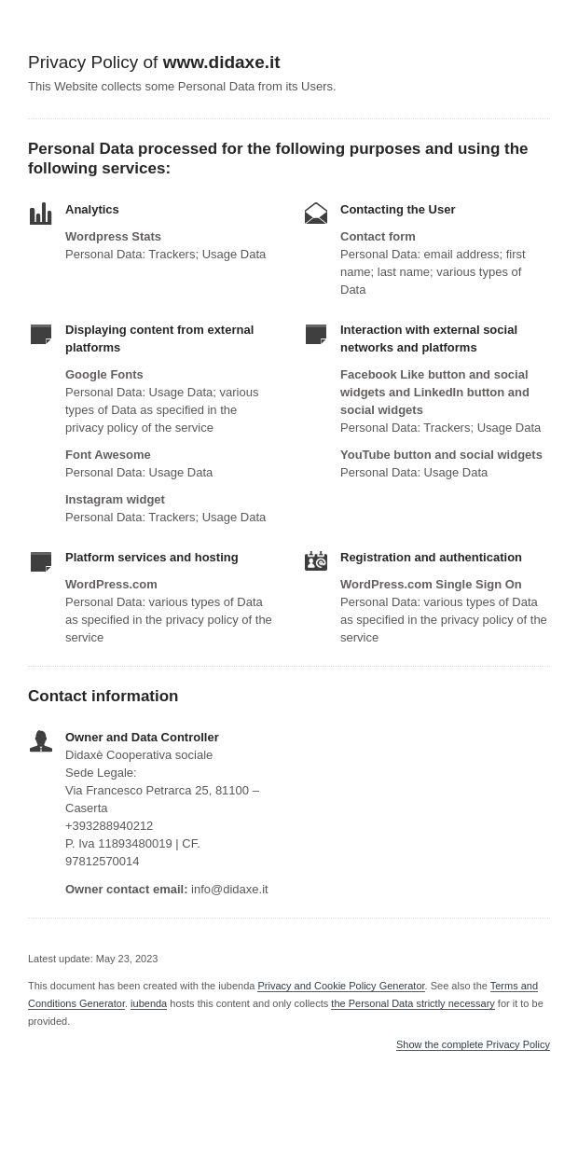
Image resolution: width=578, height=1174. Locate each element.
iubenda (149, 1003)
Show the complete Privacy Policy (473, 1045)
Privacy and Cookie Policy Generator (340, 985)
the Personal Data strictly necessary (412, 1003)
